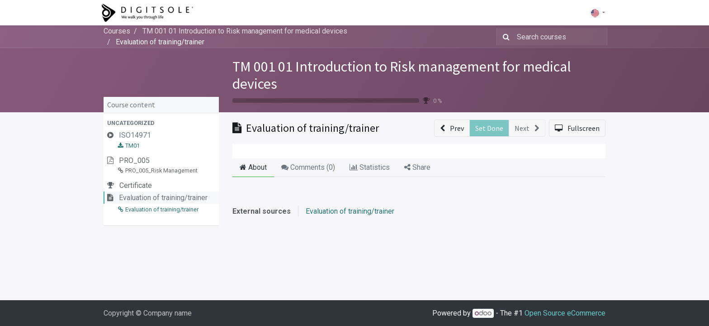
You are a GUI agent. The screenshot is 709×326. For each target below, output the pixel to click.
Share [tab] (417, 167)
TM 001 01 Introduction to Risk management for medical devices (401, 75)
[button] (161, 123)
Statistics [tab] (370, 167)
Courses (117, 31)
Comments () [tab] (308, 167)
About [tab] (253, 167)
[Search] (504, 36)
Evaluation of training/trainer (350, 211)
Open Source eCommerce (565, 313)
